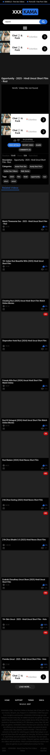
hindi (26, 177)
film (18, 177)
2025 (12, 177)
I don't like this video (18, 140)
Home (7, 700)
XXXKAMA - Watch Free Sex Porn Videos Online (22, 749)
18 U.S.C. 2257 (25, 704)
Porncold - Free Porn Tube (38, 2)
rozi (44, 177)
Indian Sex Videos (11, 171)
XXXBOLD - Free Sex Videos (14, 2)
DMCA (41, 700)
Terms (31, 700)
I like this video (14, 140)
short (6, 181)
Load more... (25, 687)
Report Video (27, 145)
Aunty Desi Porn (36, 166)
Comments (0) (25, 150)
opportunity (35, 177)
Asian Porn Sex (21, 166)
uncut (14, 181)
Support (19, 700)
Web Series (25, 171)
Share (38, 145)
